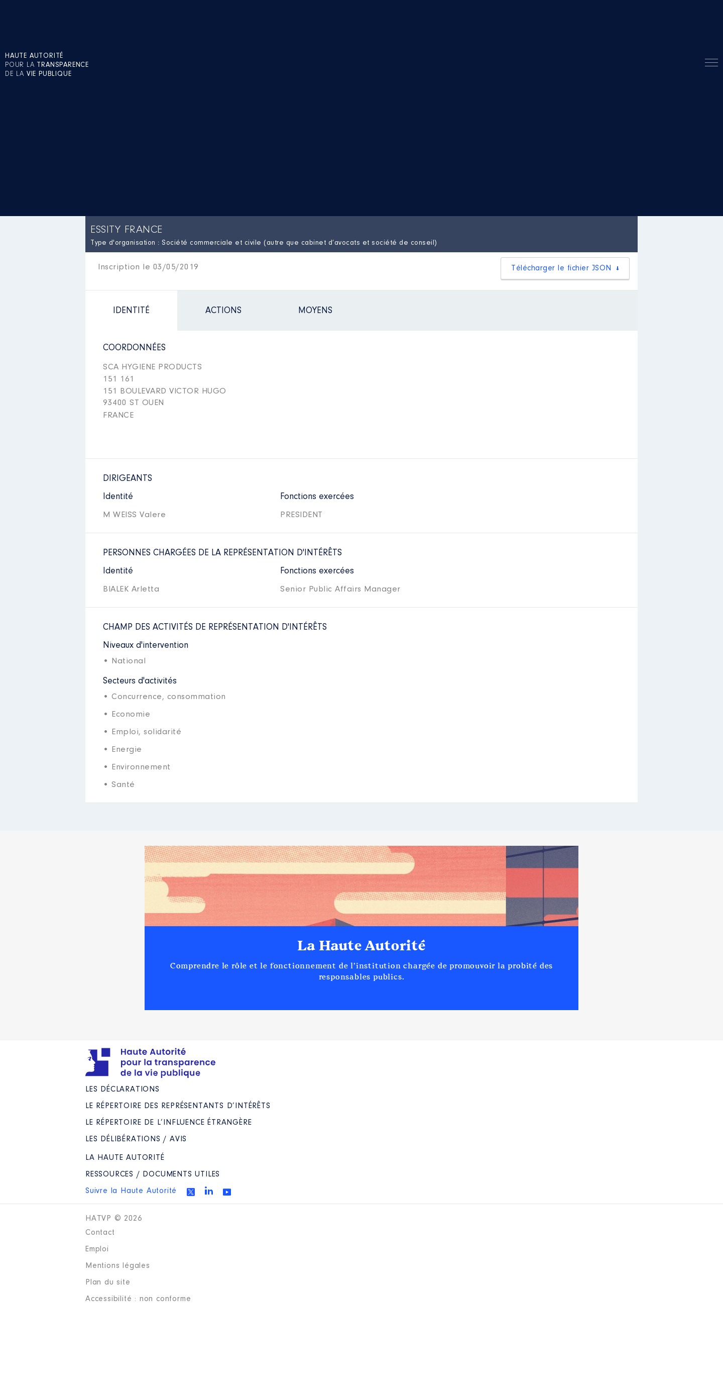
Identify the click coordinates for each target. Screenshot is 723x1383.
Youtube (227, 1192)
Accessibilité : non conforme (138, 1299)
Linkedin (209, 1191)
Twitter (191, 1192)
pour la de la (47, 65)
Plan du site (108, 1282)
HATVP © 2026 (113, 1219)
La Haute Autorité (361, 945)
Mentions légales (117, 1266)
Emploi (97, 1249)
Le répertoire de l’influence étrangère (168, 1123)
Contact (100, 1233)
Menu (711, 64)
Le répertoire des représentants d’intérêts (178, 1106)
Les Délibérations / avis (136, 1139)
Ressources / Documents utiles (152, 1174)
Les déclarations (122, 1089)
